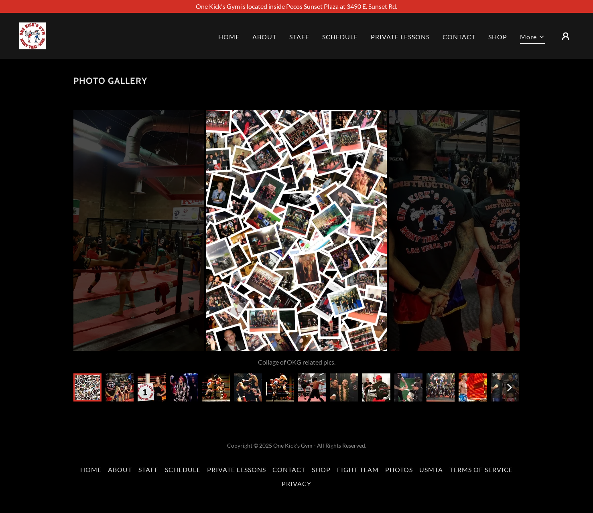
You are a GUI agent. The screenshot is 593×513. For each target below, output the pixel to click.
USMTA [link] (431, 469)
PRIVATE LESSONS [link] (400, 37)
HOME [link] (229, 37)
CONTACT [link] (459, 37)
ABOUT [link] (264, 37)
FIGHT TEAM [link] (358, 469)
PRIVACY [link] (296, 483)
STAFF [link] (299, 37)
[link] (32, 35)
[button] (532, 38)
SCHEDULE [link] (340, 37)
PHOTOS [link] (399, 469)
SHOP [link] (497, 37)
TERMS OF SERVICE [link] (481, 469)
